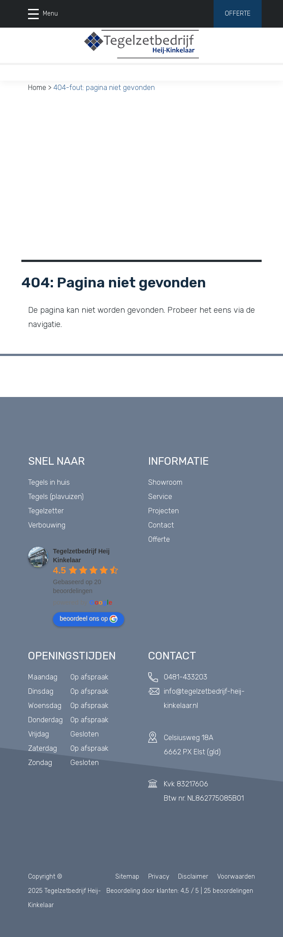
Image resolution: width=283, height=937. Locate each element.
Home (37, 87)
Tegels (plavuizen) (56, 496)
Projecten (163, 511)
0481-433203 (185, 677)
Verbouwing (46, 525)
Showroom (165, 482)
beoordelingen (228, 891)
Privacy (158, 876)
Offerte (238, 13)
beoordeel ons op (88, 619)
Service (160, 496)
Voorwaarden (236, 876)
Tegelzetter (46, 511)
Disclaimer (193, 876)
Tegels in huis (49, 482)
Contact (161, 525)
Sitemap (127, 876)
